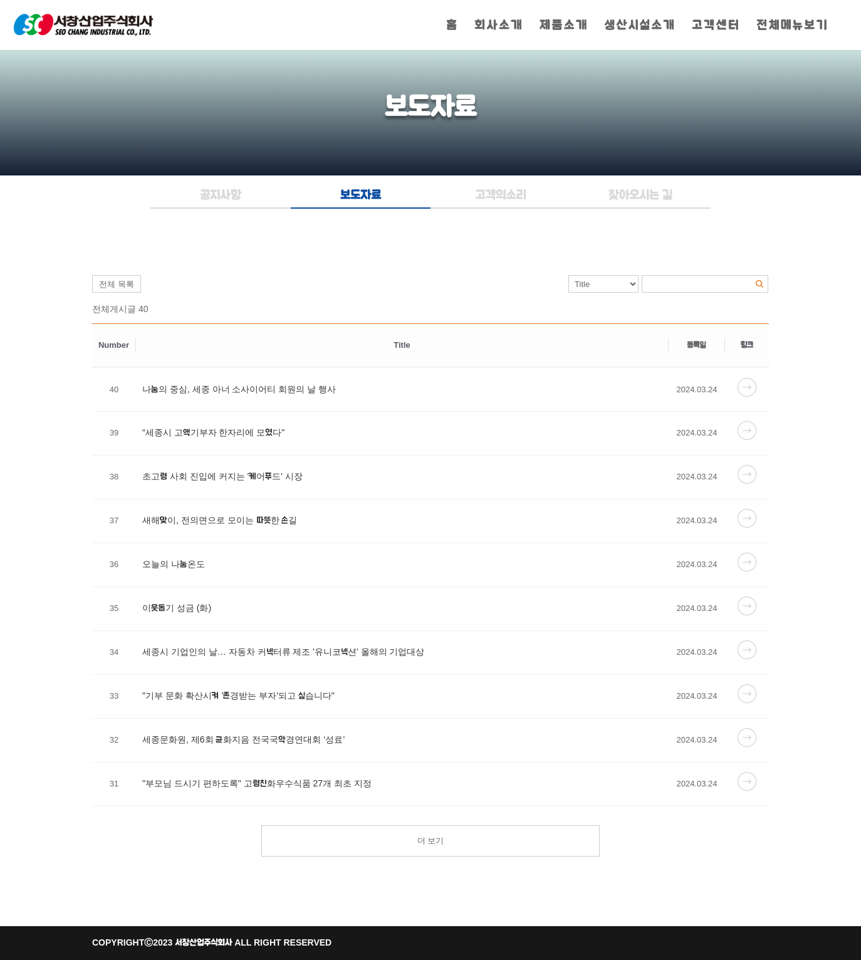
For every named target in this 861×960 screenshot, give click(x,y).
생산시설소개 (640, 26)
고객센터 (716, 26)
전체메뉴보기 (792, 26)
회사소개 (498, 26)
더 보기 (430, 840)
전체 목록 (116, 284)
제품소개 (564, 26)
